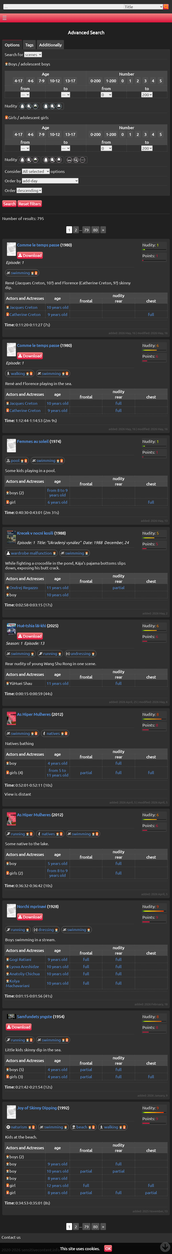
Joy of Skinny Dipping (37, 1107)
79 (86, 229)
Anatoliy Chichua (24, 973)
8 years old (57, 1178)
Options (12, 44)
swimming (22, 272)
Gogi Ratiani (20, 959)
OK (108, 1248)
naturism (20, 1126)
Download (30, 255)
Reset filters (30, 203)
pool (17, 460)
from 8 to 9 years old (57, 492)
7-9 (41, 80)
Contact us (11, 1237)
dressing (46, 929)
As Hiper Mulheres (34, 714)
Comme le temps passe (38, 244)
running (50, 653)
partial (119, 587)
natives (55, 733)
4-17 (18, 80)
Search (9, 203)
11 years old (58, 587)
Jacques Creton (23, 307)
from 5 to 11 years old (58, 772)
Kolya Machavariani (18, 983)
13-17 (70, 80)
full (151, 314)
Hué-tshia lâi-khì (31, 625)
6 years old (57, 502)
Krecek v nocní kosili (35, 533)
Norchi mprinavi (31, 906)
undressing (80, 653)
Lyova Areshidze (24, 966)
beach (83, 1126)
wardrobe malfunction (31, 553)
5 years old (57, 863)
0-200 (95, 80)
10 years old (58, 307)
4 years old (57, 763)
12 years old (58, 1185)
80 (95, 229)
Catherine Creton (25, 314)
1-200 (111, 80)
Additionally (50, 44)
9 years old (57, 314)
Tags (29, 44)
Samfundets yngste (34, 1016)
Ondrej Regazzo (23, 587)
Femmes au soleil (33, 441)
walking (19, 373)
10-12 (55, 80)
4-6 (30, 80)
